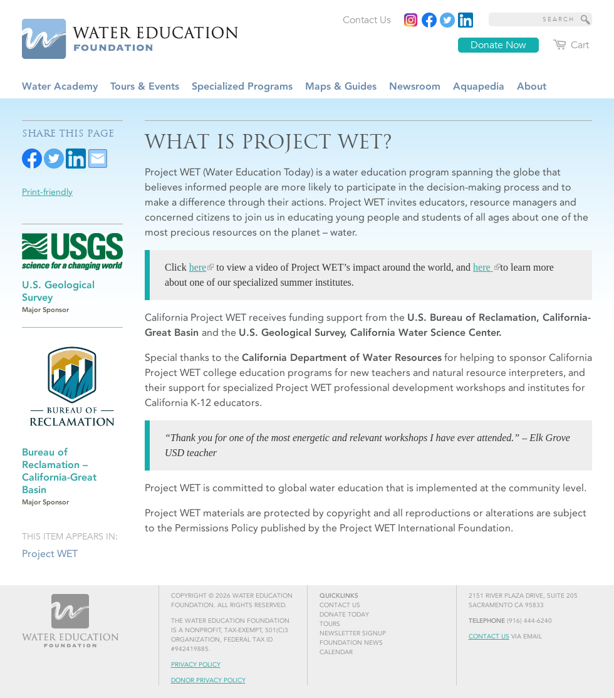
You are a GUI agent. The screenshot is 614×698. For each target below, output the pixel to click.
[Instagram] (411, 20)
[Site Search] (586, 19)
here (198, 267)
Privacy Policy (196, 665)
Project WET (50, 554)
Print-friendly (47, 192)
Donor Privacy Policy (208, 680)
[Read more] (465, 20)
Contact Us (489, 636)
